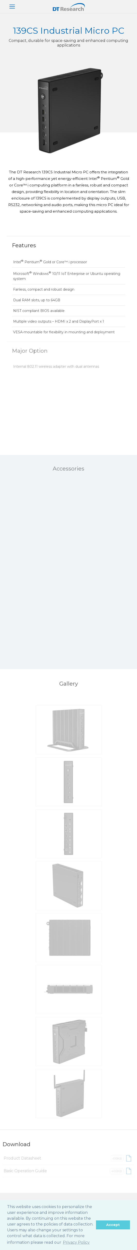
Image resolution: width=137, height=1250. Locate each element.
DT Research (68, 7)
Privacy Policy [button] (76, 1242)
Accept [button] (113, 1225)
